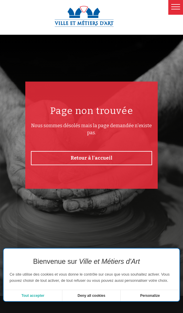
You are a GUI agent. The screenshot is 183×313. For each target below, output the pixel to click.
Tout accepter (32, 296)
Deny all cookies (91, 296)
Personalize (150, 296)
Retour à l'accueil (91, 158)
